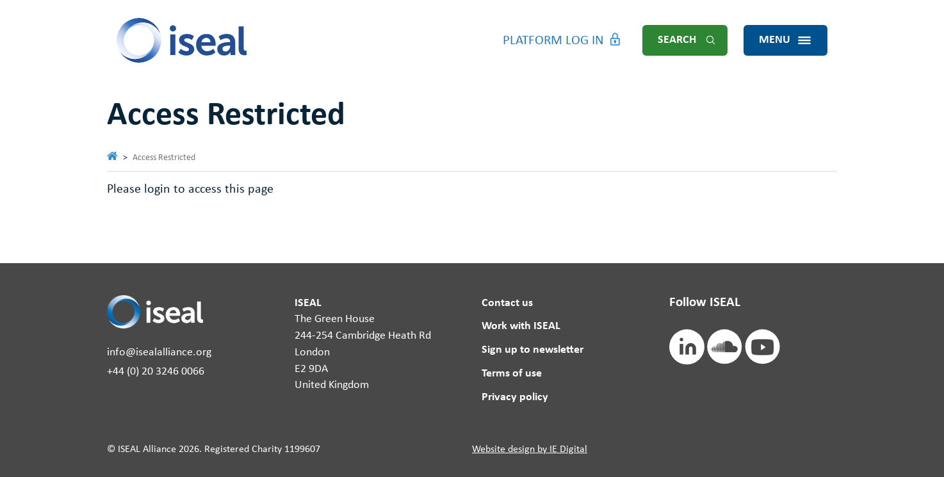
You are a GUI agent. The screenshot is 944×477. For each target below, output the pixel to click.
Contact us (507, 303)
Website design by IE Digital (529, 449)
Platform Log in (553, 40)
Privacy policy (515, 397)
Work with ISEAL (521, 326)
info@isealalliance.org (159, 352)
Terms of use (512, 374)
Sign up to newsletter (532, 350)
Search (677, 40)
